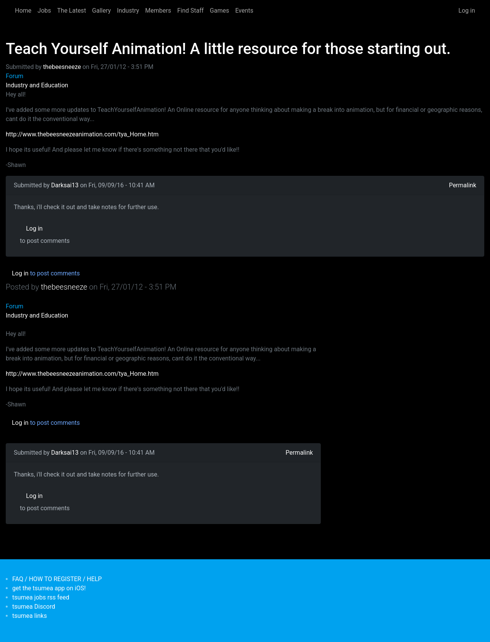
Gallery (101, 10)
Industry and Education (37, 85)
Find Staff (190, 10)
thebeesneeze (62, 66)
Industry (128, 10)
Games (219, 10)
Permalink (462, 185)
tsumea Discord (33, 606)
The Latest (71, 10)
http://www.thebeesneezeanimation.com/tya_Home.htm (82, 134)
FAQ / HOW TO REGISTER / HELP (57, 579)
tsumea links (29, 615)
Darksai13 (65, 185)
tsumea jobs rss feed (40, 597)
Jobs (44, 10)
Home (23, 10)
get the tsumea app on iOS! (49, 588)
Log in (467, 10)
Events (244, 10)
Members (158, 10)
